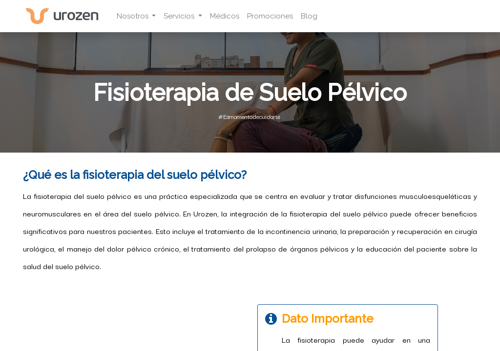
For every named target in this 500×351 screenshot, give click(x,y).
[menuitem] (224, 16)
